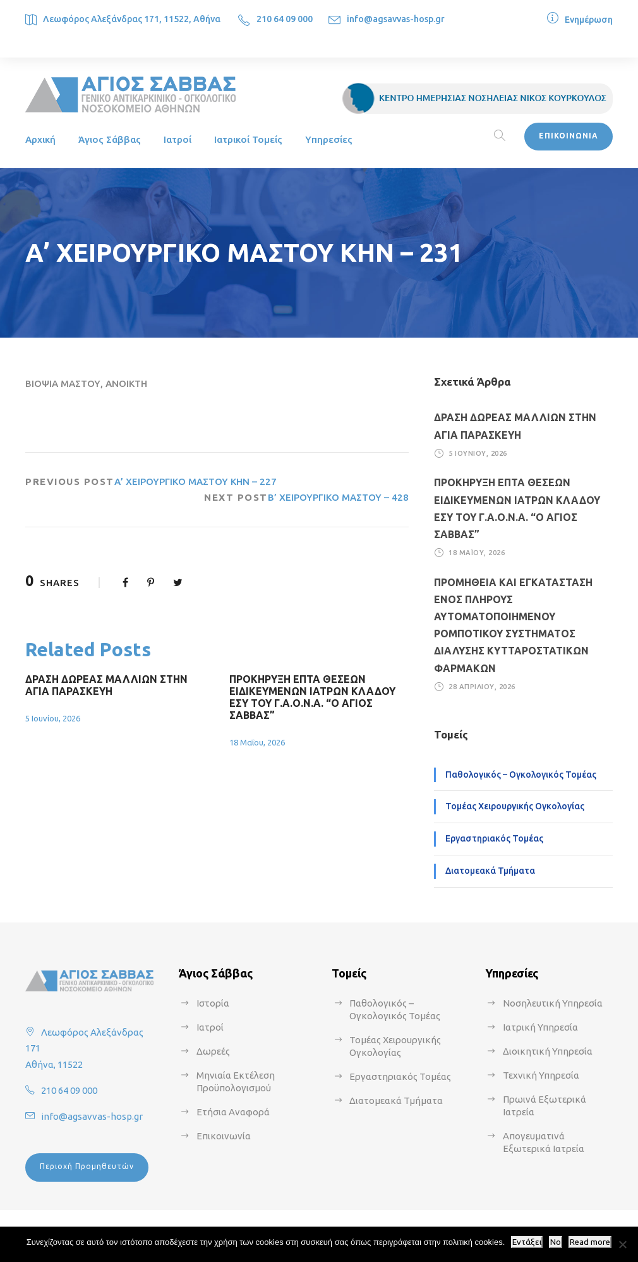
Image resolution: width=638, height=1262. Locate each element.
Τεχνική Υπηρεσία (541, 1075)
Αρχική (40, 139)
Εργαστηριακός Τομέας (494, 838)
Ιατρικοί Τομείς (248, 139)
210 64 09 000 (284, 19)
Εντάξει (526, 1242)
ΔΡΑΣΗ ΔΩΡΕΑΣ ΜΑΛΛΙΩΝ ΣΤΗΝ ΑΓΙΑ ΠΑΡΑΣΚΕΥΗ (106, 685)
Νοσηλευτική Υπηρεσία (553, 1003)
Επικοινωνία (223, 1135)
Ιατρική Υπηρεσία (540, 1027)
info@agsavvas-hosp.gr (396, 19)
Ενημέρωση (589, 20)
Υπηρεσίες (328, 139)
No (555, 1242)
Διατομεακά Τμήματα (490, 871)
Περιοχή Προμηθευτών (87, 1166)
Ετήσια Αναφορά (233, 1111)
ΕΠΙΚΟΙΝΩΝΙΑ (568, 136)
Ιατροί (177, 139)
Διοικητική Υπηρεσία (548, 1051)
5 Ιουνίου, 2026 (52, 718)
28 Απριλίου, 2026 (481, 686)
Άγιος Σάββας (109, 139)
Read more (590, 1242)
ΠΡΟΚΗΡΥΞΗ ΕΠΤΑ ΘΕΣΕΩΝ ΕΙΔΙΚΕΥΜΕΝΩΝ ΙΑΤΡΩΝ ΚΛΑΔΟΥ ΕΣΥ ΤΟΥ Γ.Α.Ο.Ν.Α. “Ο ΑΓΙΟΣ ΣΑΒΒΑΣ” (312, 697)
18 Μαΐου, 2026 (257, 742)
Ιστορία (212, 1003)
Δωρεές (213, 1051)
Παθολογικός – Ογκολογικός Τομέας (520, 774)
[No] (622, 1244)
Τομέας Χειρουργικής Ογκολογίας (514, 806)
